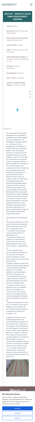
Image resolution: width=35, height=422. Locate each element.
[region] (17, 406)
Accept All (17, 408)
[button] (25, 5)
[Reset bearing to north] (30, 97)
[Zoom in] (30, 91)
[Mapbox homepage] (7, 129)
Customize (17, 413)
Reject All (17, 418)
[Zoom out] (30, 94)
